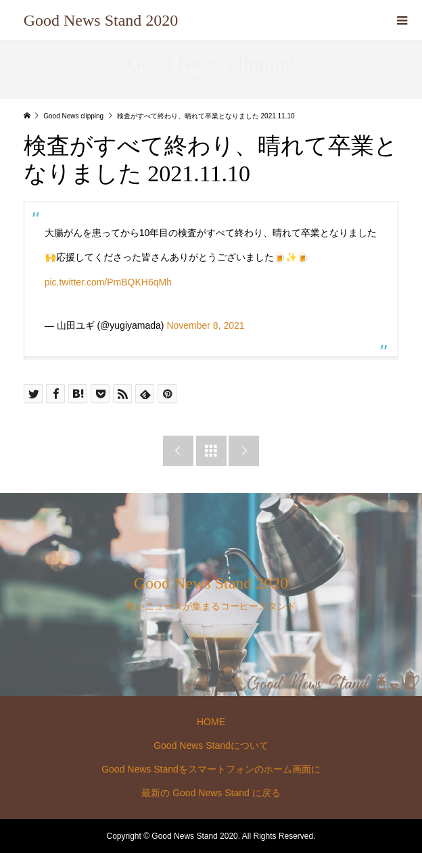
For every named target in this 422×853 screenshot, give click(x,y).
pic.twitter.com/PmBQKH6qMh (108, 282)
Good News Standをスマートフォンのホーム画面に (211, 769)
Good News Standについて (211, 745)
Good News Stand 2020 (101, 20)
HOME (211, 721)
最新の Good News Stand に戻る (210, 792)
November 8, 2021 (205, 325)
